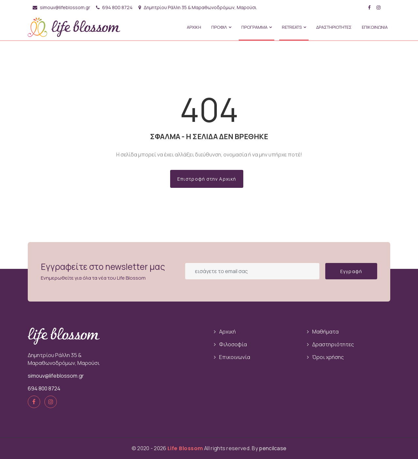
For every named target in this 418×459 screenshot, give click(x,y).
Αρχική (227, 331)
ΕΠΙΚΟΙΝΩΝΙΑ (375, 27)
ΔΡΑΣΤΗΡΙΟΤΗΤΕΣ (334, 27)
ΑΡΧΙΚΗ (194, 27)
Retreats (294, 27)
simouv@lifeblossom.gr (61, 7)
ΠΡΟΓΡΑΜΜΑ (256, 27)
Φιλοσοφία (233, 344)
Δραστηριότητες (333, 344)
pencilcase (272, 448)
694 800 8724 (114, 7)
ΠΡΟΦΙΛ (221, 27)
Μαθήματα (325, 331)
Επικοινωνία (234, 357)
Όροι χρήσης (328, 357)
